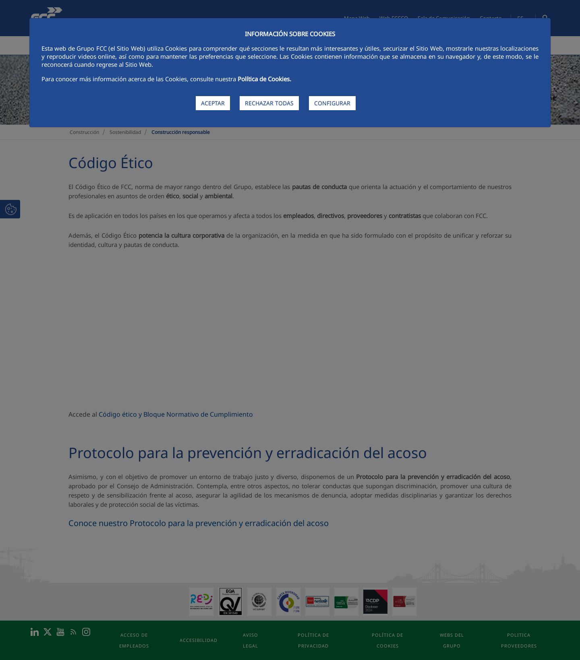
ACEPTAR (213, 103)
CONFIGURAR (332, 103)
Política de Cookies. (264, 79)
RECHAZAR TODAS (269, 103)
